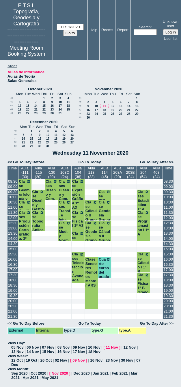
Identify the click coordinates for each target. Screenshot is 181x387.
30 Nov (127, 360)
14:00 (13, 238)
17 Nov (79, 351)
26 (19, 113)
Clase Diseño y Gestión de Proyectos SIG (38, 209)
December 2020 (43, 122)
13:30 (13, 233)
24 (60, 109)
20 (27, 109)
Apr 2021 (31, 377)
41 (11, 101)
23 (52, 109)
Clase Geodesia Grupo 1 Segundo (105, 217)
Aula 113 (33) (91, 172)
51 (15, 138)
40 (11, 98)
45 (80, 101)
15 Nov (48, 351)
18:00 (13, 280)
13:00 (13, 228)
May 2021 (50, 377)
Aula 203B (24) (130, 172)
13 (27, 105)
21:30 (13, 316)
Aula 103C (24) (64, 172)
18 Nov (94, 351)
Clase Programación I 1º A (143, 223)
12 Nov (130, 347)
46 (80, 105)
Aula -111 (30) (25, 172)
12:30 (13, 223)
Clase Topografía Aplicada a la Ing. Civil (38, 227)
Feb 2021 (120, 373)
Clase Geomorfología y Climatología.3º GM (25, 196)
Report (122, 30)
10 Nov (94, 347)
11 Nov (112, 347)
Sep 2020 (19, 373)
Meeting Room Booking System (26, 51)
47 (80, 110)
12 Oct (17, 360)
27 (27, 113)
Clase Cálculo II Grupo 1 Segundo (105, 238)
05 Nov (17, 347)
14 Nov (33, 351)
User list (170, 38)
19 (19, 109)
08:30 (13, 181)
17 (60, 105)
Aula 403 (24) (156, 172)
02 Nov (61, 360)
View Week (17, 356)
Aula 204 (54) (143, 172)
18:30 (13, 285)
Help (93, 30)
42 (11, 105)
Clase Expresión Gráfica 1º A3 (78, 194)
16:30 (13, 264)
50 (15, 134)
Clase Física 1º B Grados (143, 286)
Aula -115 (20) (38, 172)
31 (60, 113)
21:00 (13, 311)
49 (80, 117)
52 (15, 142)
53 (15, 146)
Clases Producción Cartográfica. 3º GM (25, 227)
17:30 (13, 275)
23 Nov (112, 360)
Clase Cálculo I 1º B (143, 263)
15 (44, 105)
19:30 (13, 295)
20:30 (13, 306)
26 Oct (46, 360)
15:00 (13, 249)
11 (68, 102)
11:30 (13, 212)
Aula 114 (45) (104, 172)
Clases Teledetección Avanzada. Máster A (78, 271)
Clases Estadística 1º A (143, 200)
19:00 (13, 290)
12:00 (13, 218)
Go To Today (90, 162)
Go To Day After (154, 162)
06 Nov (33, 347)
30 (52, 113)
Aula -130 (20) (51, 172)
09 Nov (79, 347)
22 (44, 109)
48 (80, 113)
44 (11, 113)
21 (36, 109)
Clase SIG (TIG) (105, 198)
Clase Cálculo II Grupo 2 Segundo (91, 217)
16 (52, 105)
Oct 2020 (38, 373)
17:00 (13, 270)
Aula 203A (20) (117, 172)
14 (36, 105)
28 (36, 113)
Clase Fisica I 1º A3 (78, 219)
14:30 (13, 244)
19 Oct (31, 360)
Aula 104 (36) (78, 172)
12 (19, 105)
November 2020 (108, 89)
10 (60, 102)
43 (11, 109)
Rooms (107, 30)
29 (44, 113)
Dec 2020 (81, 373)
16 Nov (63, 351)
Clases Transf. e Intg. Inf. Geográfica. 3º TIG (65, 219)
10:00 (13, 197)
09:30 (13, 192)
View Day (16, 343)
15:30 (13, 254)
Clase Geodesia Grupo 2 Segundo (91, 238)
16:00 (13, 259)
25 (68, 109)
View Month (18, 369)
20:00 (13, 301)
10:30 (13, 202)
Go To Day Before (28, 162)
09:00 (13, 186)
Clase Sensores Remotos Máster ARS (91, 272)
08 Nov (63, 347)
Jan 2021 (101, 373)
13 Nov (17, 351)
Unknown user (170, 23)
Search (145, 27)
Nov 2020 (60, 373)
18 (68, 105)
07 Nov (48, 347)
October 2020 (40, 89)
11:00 (13, 207)
